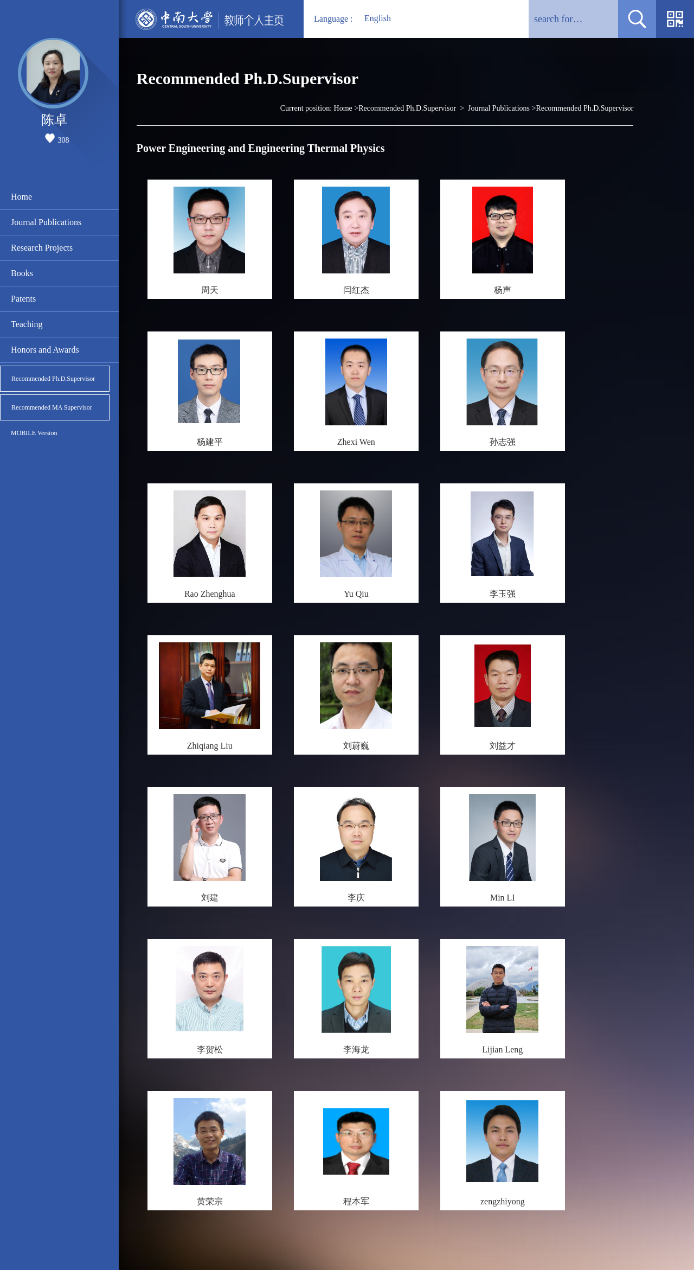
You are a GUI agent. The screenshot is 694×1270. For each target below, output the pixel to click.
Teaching (26, 324)
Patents (23, 298)
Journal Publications (46, 222)
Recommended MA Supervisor (51, 407)
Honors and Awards (45, 349)
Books (22, 273)
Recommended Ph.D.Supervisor (53, 378)
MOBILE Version (34, 433)
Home (21, 196)
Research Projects (42, 247)
